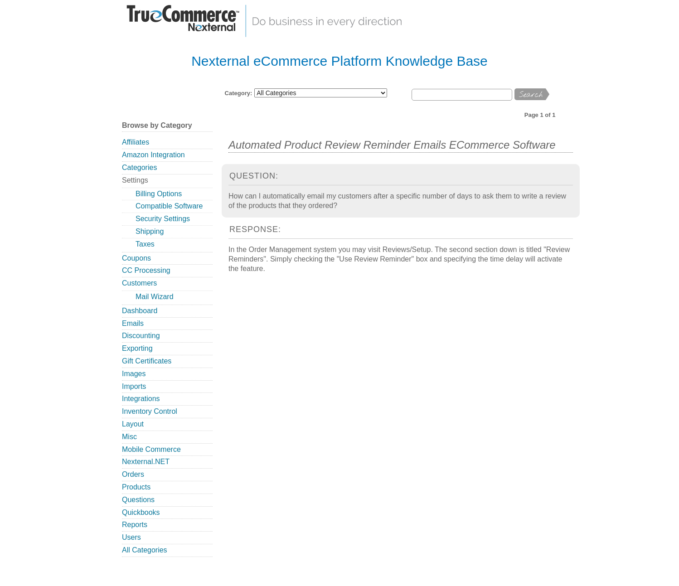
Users (131, 537)
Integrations (141, 398)
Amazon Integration (153, 155)
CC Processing (146, 270)
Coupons (136, 258)
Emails (133, 323)
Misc (129, 437)
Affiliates (135, 142)
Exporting (137, 348)
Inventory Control (149, 411)
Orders (133, 474)
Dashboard (139, 311)
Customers (139, 283)
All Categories (144, 550)
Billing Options (159, 194)
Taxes (145, 244)
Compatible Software (169, 206)
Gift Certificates (146, 361)
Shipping (150, 231)
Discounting (141, 335)
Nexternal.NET (146, 461)
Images (134, 374)
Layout (133, 424)
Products (136, 487)
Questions (138, 500)
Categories (139, 167)
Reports (134, 524)
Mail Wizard (155, 296)
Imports (134, 386)
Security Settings (163, 219)
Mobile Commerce (151, 449)
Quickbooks (141, 512)
